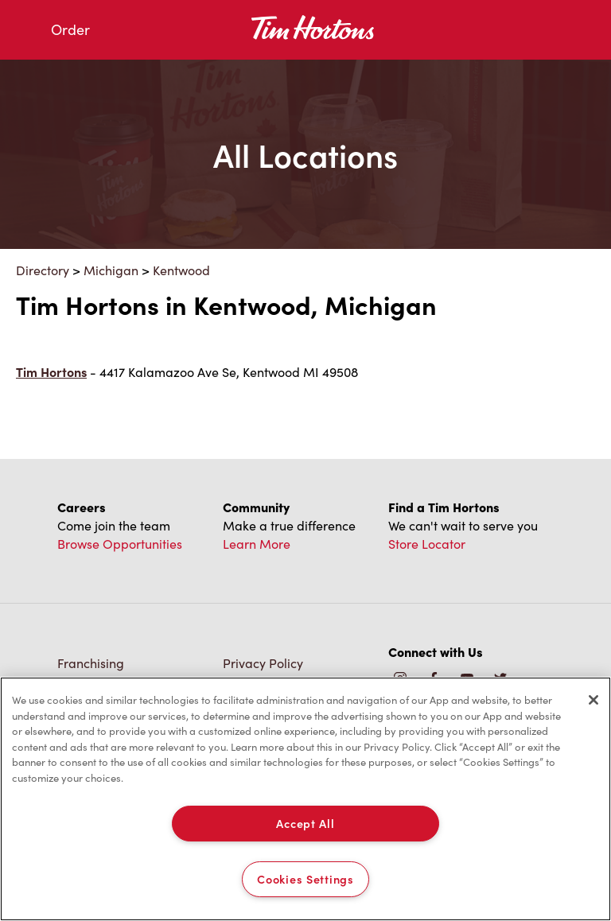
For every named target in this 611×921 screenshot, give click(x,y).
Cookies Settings (305, 879)
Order (70, 29)
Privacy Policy (263, 663)
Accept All (305, 823)
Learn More (256, 543)
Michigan (111, 270)
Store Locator (426, 543)
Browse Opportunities (119, 543)
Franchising (90, 663)
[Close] (593, 699)
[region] (305, 799)
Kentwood (181, 270)
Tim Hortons (51, 371)
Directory (42, 270)
